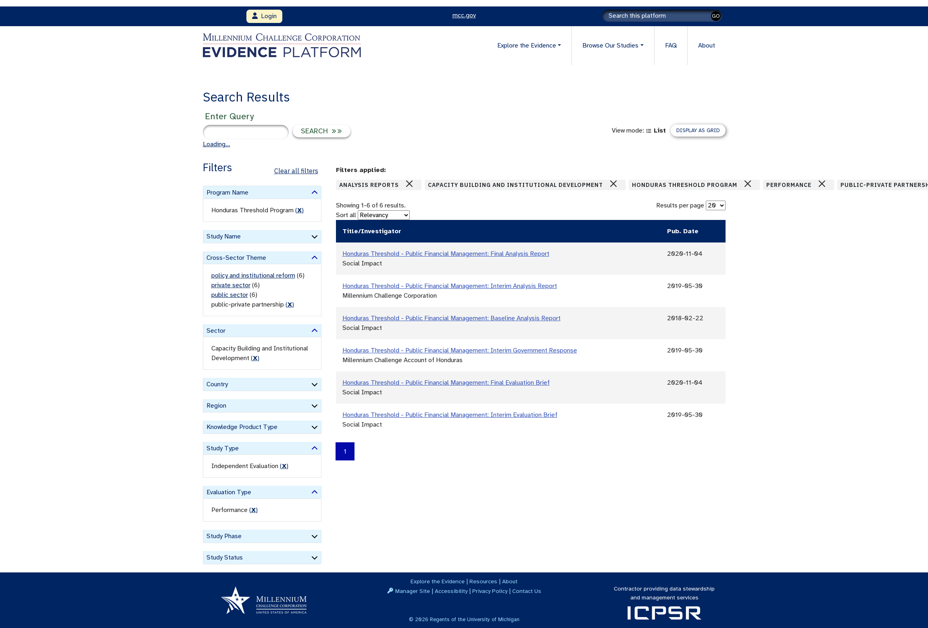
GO (716, 15)
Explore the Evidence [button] (526, 45)
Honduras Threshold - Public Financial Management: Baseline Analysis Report (451, 318)
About (706, 45)
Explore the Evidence (438, 581)
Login (264, 16)
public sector (229, 295)
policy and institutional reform (253, 276)
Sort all (346, 215)
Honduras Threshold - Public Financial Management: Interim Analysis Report (449, 286)
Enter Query (229, 116)
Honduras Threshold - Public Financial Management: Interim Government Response (459, 350)
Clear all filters (296, 171)
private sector (230, 285)
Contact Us (526, 591)
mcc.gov (464, 15)
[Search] (662, 16)
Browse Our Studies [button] (610, 45)
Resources (483, 581)
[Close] (409, 184)
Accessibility (451, 591)
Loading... (216, 144)
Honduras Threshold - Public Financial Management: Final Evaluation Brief (446, 383)
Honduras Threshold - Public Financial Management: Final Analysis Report (445, 254)
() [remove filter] (299, 210)
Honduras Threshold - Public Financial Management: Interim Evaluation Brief (449, 415)
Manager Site (412, 591)
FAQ (671, 45)
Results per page (680, 205)
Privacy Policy (489, 591)
